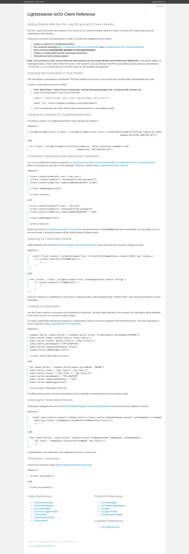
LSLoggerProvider (109, 511)
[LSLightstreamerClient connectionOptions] (124, 47)
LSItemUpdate (40, 514)
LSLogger (105, 508)
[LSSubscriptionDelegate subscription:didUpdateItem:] (88, 406)
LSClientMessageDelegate (113, 505)
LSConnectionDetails (43, 502)
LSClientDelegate (109, 502)
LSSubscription (41, 520)
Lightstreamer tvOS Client (34, 2)
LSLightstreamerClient (44, 517)
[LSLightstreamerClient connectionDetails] (80, 47)
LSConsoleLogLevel (110, 527)
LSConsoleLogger (42, 508)
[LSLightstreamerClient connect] (113, 165)
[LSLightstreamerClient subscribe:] (65, 324)
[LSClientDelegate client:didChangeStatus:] (77, 245)
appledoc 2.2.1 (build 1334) (45, 546)
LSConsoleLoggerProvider (46, 511)
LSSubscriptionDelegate (112, 514)
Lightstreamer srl (158, 2)
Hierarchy (160, 6)
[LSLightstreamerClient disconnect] (76, 465)
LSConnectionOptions (44, 505)
